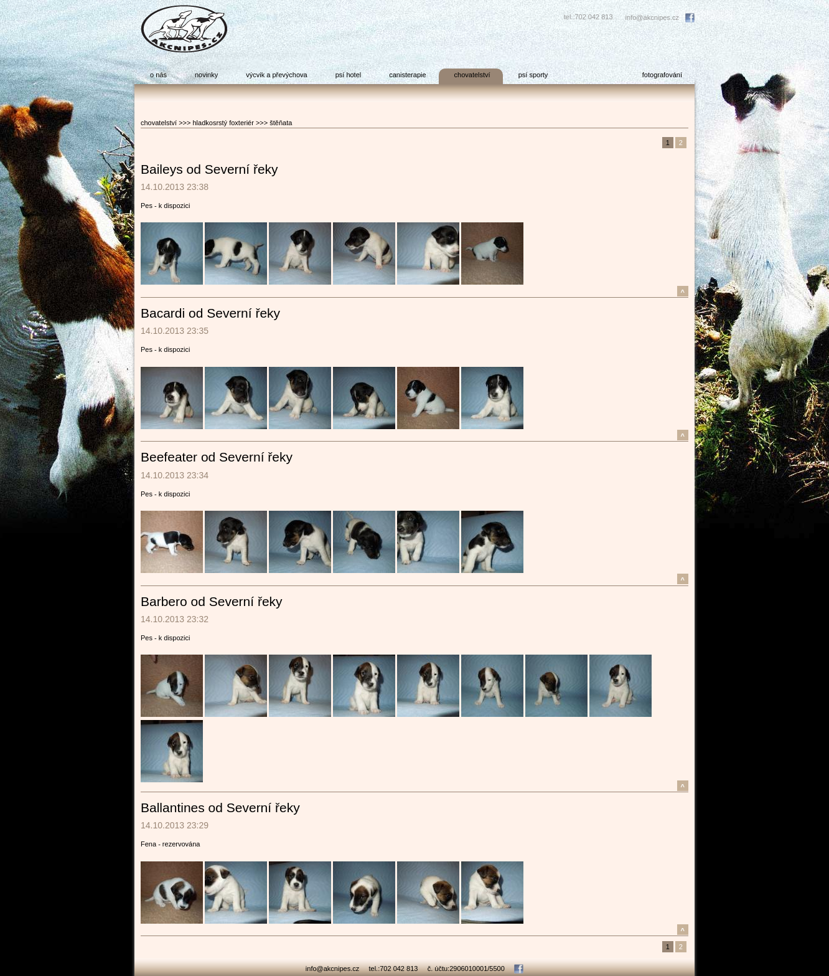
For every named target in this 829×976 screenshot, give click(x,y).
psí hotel (348, 74)
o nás (158, 74)
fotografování (662, 74)
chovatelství (472, 74)
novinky (206, 74)
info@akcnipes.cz (652, 17)
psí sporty (533, 74)
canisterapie (407, 74)
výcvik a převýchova (276, 74)
